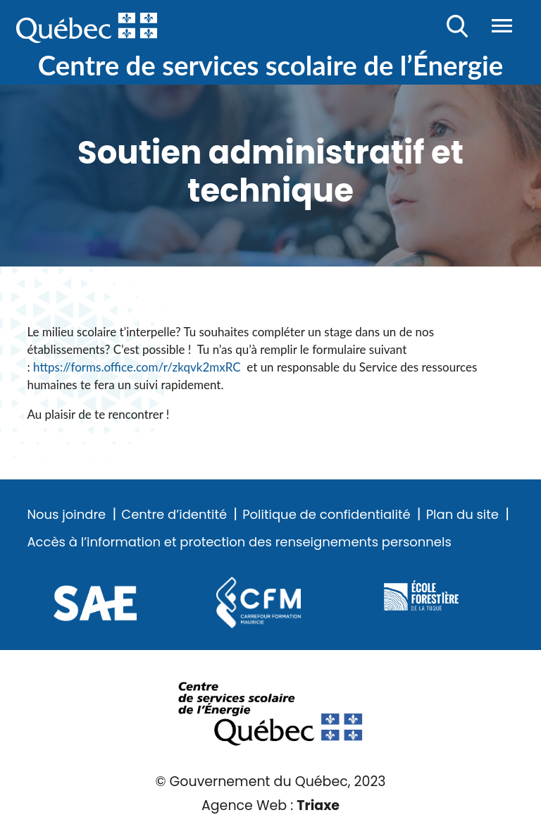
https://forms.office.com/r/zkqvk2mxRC (140, 367)
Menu (501, 26)
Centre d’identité (174, 514)
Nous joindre (66, 514)
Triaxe (318, 805)
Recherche (457, 26)
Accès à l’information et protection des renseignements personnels (239, 542)
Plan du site (462, 514)
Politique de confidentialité (326, 514)
